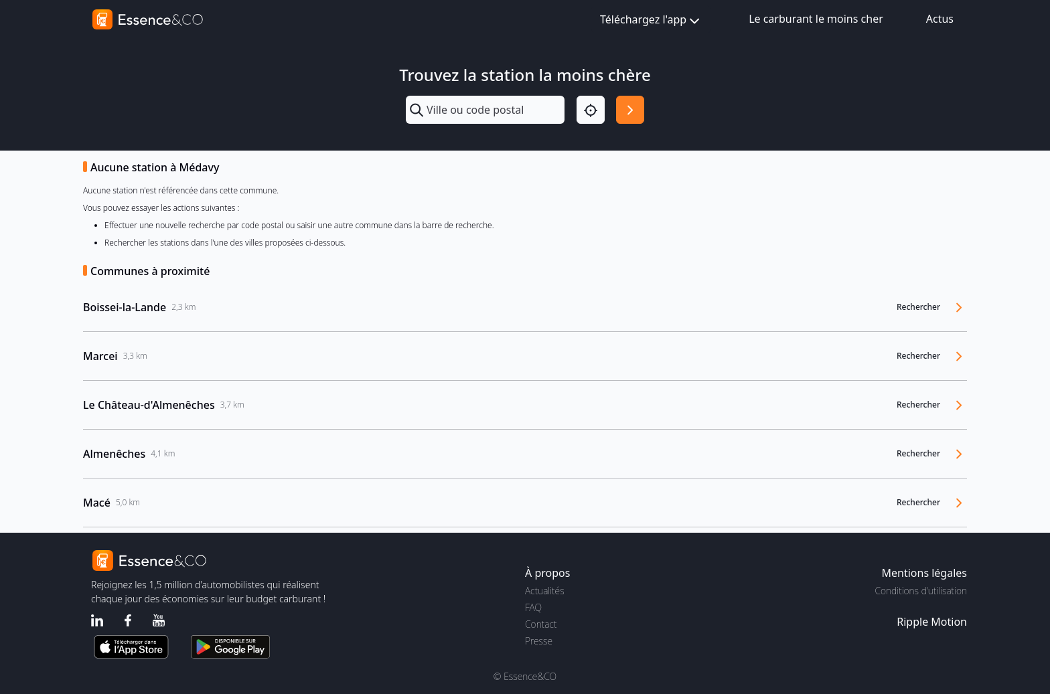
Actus (940, 18)
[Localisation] (591, 110)
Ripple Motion (932, 621)
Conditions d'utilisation (921, 590)
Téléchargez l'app (651, 20)
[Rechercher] (630, 110)
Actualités (545, 590)
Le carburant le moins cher (816, 18)
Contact (540, 624)
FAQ (533, 607)
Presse (538, 640)
